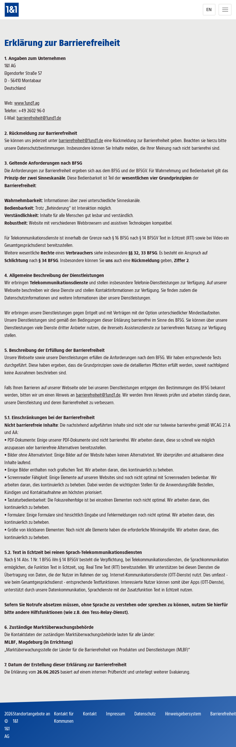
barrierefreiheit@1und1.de (39, 118)
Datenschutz (145, 714)
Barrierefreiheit (223, 714)
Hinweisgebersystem (183, 714)
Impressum (115, 714)
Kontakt (90, 714)
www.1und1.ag (26, 103)
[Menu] (225, 10)
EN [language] (209, 9)
